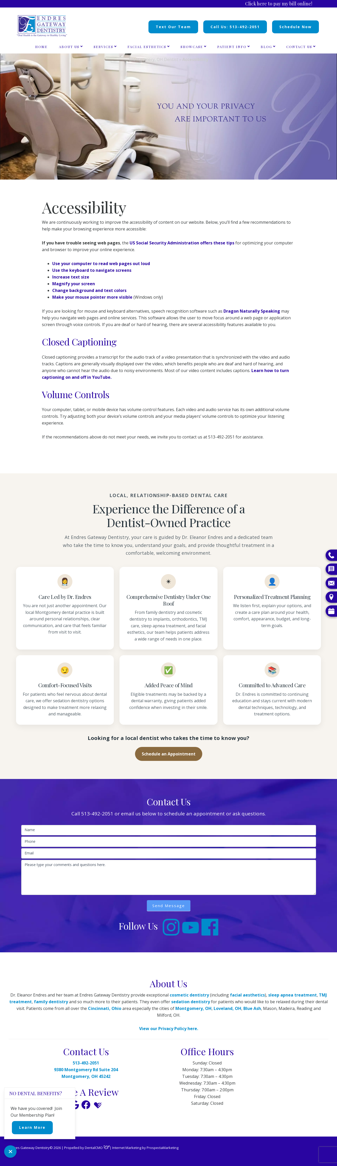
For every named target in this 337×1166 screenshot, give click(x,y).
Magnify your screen (73, 284)
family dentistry (51, 1002)
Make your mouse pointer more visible (92, 297)
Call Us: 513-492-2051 (235, 26)
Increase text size (70, 277)
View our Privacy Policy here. (168, 1028)
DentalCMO (97, 1147)
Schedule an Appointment (169, 754)
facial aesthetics (247, 995)
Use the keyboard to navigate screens (91, 270)
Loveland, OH (227, 1008)
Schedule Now (295, 26)
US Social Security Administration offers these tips (182, 243)
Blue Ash (252, 1008)
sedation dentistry (190, 1002)
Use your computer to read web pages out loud (101, 263)
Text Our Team (173, 26)
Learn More (32, 1127)
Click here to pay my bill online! (278, 4)
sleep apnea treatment (292, 995)
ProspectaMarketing (162, 1147)
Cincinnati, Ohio (104, 1008)
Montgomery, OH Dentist (153, 59)
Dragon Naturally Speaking (251, 311)
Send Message (168, 905)
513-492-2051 (97, 813)
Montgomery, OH (193, 1008)
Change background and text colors (89, 290)
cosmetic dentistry (189, 995)
